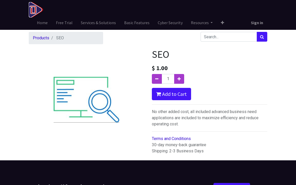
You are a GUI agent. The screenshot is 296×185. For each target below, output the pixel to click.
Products (41, 37)
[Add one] (179, 79)
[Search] (262, 37)
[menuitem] (42, 22)
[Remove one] (157, 79)
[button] (222, 22)
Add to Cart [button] (171, 94)
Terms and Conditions (171, 138)
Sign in (257, 22)
